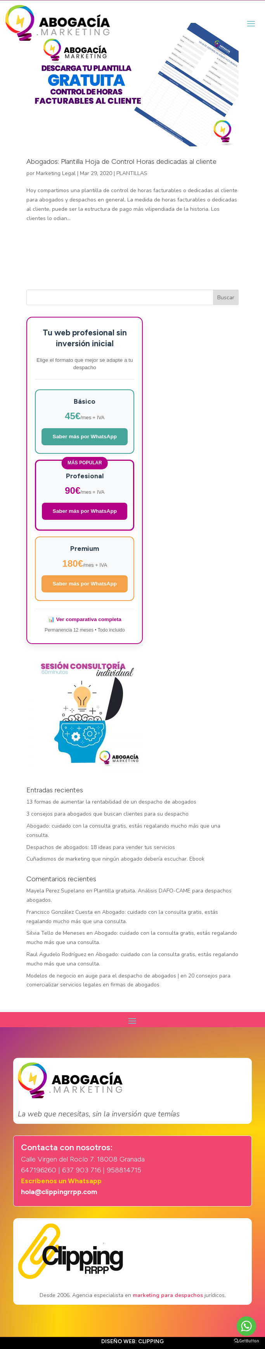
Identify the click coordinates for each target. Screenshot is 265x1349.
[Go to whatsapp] (246, 1326)
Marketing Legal (56, 173)
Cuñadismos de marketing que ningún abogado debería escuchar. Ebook (115, 859)
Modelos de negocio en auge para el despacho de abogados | (102, 975)
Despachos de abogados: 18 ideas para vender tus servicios (100, 847)
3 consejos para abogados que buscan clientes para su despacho (107, 814)
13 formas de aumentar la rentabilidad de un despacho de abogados (111, 802)
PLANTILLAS (131, 173)
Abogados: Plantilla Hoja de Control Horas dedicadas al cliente (121, 161)
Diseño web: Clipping (132, 1341)
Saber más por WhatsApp (85, 436)
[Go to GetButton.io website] (246, 1341)
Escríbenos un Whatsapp (61, 1181)
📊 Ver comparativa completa (84, 619)
